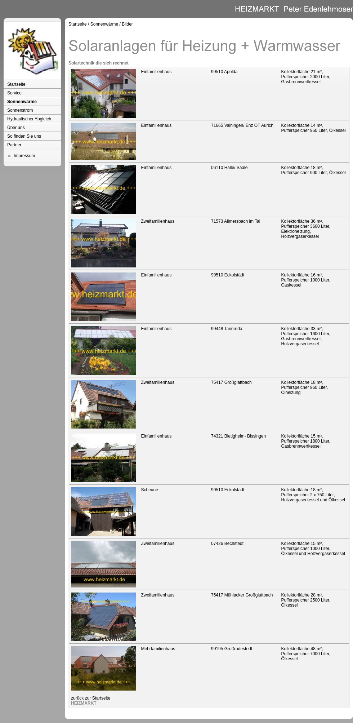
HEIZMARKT (84, 703)
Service (14, 93)
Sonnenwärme (22, 101)
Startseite (16, 84)
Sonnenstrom (20, 110)
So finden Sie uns (24, 136)
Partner (14, 144)
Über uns (16, 127)
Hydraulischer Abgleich (29, 118)
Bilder (127, 24)
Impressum (24, 155)
